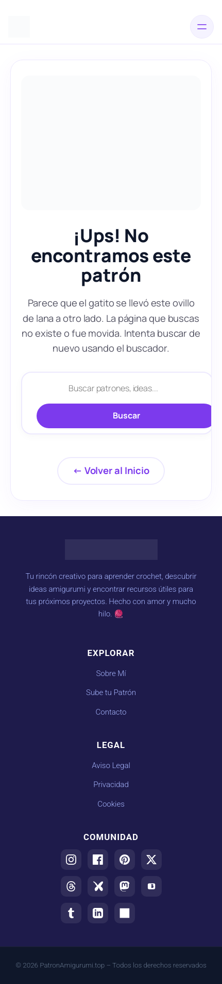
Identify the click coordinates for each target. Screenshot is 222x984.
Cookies (111, 804)
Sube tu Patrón (111, 692)
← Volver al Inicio (111, 470)
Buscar (126, 415)
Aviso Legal (111, 765)
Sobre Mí (111, 673)
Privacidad (110, 784)
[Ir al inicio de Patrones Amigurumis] (19, 27)
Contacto (110, 712)
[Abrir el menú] (202, 27)
